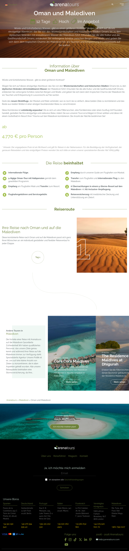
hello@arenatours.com (108, 539)
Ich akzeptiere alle (66, 480)
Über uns (46, 456)
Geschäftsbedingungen (74, 480)
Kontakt (84, 456)
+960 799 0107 (118, 527)
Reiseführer (59, 456)
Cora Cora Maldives (71, 361)
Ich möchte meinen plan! (64, 426)
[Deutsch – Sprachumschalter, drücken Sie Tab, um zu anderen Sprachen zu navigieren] (14, 4)
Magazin (72, 456)
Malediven (24, 400)
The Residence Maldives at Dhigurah (115, 360)
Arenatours (11, 400)
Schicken (64, 487)
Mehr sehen (72, 382)
